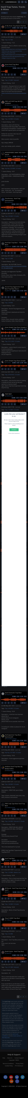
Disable (14, 429)
